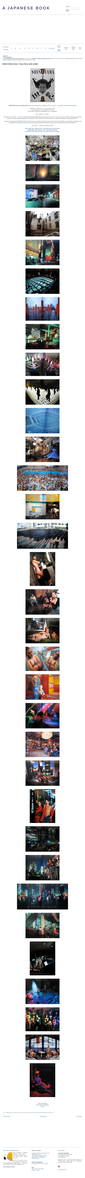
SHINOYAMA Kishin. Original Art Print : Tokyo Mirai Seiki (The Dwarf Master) (42, 128)
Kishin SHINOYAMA (36, 117)
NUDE (33, 1112)
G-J (20, 48)
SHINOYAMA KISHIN (46, 1112)
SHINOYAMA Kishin (21, 121)
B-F (15, 48)
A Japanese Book (26, 8)
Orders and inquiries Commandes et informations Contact (42, 1105)
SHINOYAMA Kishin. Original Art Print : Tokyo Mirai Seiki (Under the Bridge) (42, 131)
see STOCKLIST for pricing (70, 105)
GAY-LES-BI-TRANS (16, 1112)
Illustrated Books (41, 1157)
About (80, 47)
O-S (37, 48)
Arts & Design (51, 48)
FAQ (80, 48)
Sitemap (33, 1170)
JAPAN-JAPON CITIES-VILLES (26, 1112)
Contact (37, 1170)
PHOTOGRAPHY (38, 1112)
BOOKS (10, 1112)
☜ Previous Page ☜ (7, 1116)
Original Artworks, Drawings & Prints (39, 1155)
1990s (7, 1112)
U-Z (45, 48)
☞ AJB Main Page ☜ (43, 1116)
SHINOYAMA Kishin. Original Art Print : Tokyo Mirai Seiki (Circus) (42, 130)
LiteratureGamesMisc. (73, 48)
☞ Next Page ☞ (79, 1116)
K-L (25, 48)
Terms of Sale (40, 1168)
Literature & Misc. (35, 1158)
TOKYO (52, 1112)
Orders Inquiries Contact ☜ (9, 1166)
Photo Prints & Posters (36, 1154)
